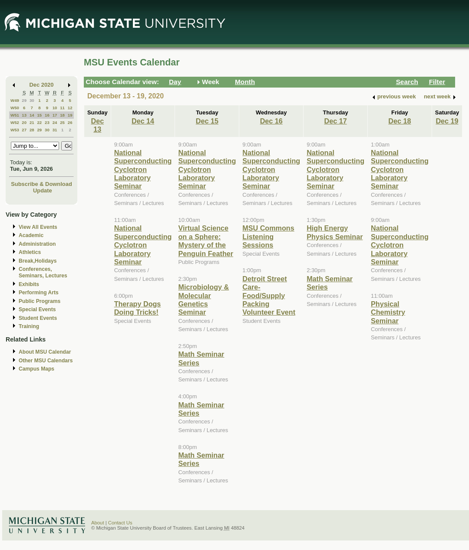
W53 (14, 129)
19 (70, 115)
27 (24, 129)
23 (47, 122)
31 (55, 129)
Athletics (30, 252)
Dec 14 (143, 121)
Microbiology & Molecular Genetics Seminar (203, 299)
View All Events (38, 227)
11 (62, 107)
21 (32, 122)
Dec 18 (399, 121)
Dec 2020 (42, 84)
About (97, 522)
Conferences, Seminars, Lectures (43, 272)
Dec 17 (335, 121)
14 (32, 115)
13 (24, 115)
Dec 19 (447, 121)
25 (62, 122)
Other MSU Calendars (46, 361)
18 (62, 115)
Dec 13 (97, 125)
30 (32, 100)
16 (47, 115)
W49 (14, 100)
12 (70, 107)
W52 (14, 122)
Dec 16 (271, 121)
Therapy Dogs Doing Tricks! (137, 308)
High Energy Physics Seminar (335, 232)
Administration (37, 244)
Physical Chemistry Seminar (388, 312)
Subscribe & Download (41, 184)
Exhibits (29, 284)
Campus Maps (36, 369)
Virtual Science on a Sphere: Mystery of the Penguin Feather (205, 240)
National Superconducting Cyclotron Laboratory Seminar (143, 169)
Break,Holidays (38, 261)
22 (39, 122)
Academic (31, 235)
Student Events (38, 318)
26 (70, 122)
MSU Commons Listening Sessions (268, 236)
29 (24, 100)
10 (55, 107)
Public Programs (39, 301)
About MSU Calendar (45, 352)
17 (55, 115)
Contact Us (120, 522)
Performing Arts (39, 293)
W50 (14, 107)
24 (55, 122)
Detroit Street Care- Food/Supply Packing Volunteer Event (268, 295)
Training (29, 326)
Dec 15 (207, 121)
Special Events (37, 309)
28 (32, 129)
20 (24, 122)
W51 (14, 115)
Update (42, 190)
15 (39, 115)
